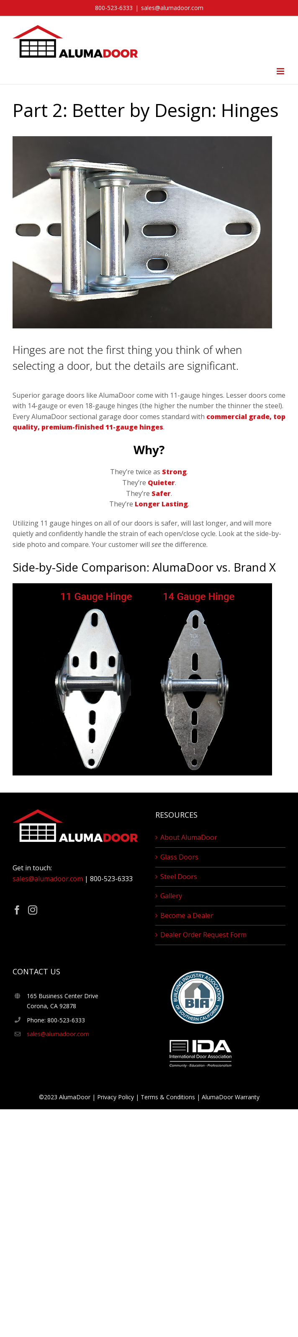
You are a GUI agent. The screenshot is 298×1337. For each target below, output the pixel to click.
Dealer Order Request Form (203, 934)
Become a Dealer (186, 915)
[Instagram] (32, 910)
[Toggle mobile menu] (281, 71)
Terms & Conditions (168, 1097)
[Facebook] (17, 910)
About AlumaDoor (188, 837)
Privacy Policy (115, 1097)
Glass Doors (179, 857)
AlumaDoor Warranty (230, 1097)
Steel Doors (178, 876)
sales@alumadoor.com (172, 8)
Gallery (171, 895)
